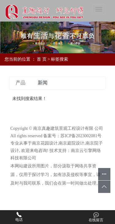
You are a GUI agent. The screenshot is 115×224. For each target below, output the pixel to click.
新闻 (43, 82)
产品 (20, 82)
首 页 (42, 59)
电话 (19, 217)
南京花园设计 (45, 143)
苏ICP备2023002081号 (81, 136)
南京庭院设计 (71, 143)
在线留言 (96, 217)
